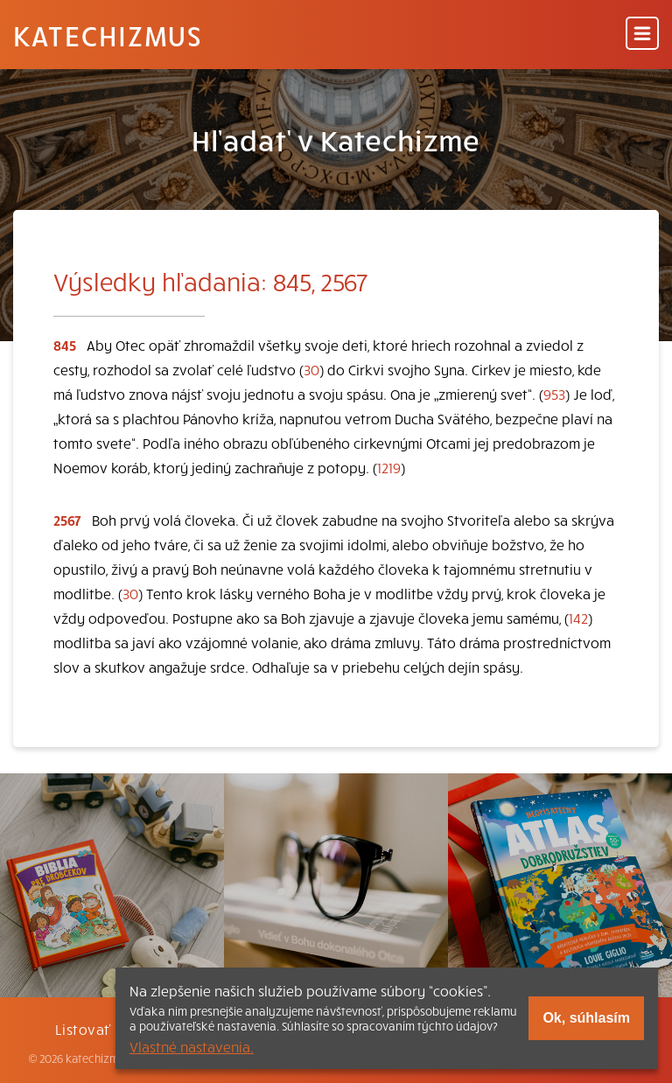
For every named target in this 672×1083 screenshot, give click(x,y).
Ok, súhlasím (586, 1017)
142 (578, 617)
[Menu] (642, 34)
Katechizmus (107, 34)
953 (554, 393)
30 (311, 369)
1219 (389, 467)
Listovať (83, 1029)
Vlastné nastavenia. (192, 1046)
